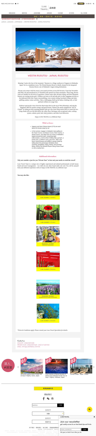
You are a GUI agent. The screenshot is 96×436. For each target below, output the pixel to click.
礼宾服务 (60, 13)
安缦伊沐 (7, 431)
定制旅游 (55, 432)
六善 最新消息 (27, 431)
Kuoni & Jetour (41, 434)
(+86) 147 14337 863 (43, 345)
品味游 (3, 22)
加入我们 (45, 428)
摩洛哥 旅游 (49, 432)
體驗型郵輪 (58, 434)
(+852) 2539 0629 (32, 345)
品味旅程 (49, 13)
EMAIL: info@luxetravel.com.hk (28, 347)
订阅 (75, 3)
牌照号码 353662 (57, 429)
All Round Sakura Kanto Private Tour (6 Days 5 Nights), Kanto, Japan (31, 374)
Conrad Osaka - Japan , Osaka (79, 374)
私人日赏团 (84, 13)
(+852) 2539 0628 (29, 343)
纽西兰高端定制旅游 (33, 432)
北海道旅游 (42, 432)
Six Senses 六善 (19, 431)
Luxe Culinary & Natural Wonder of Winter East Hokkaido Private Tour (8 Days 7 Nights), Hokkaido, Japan (56, 375)
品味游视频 (37, 13)
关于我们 (31, 428)
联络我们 (38, 428)
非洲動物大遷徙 (41, 431)
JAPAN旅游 (18, 22)
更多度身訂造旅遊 (50, 434)
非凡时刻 (71, 13)
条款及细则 (40, 429)
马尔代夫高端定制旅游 (12, 432)
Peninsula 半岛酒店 (57, 431)
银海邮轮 (34, 431)
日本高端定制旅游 (23, 432)
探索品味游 (12, 13)
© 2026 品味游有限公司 (48, 429)
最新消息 (24, 13)
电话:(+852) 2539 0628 (7, 3)
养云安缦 (12, 431)
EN (86, 3)
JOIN (84, 429)
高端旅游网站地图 (55, 428)
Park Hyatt (49, 431)
